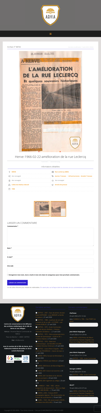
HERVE (14, 172)
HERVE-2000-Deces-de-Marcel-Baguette (50, 366)
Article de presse (61, 185)
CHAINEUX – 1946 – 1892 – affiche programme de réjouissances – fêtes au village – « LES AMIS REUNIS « (50, 388)
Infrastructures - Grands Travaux (80, 176)
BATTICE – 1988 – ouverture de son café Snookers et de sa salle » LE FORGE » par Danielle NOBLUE (49, 322)
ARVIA (17, 410)
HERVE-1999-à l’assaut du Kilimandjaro (50, 356)
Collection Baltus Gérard (20, 185)
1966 (13, 189)
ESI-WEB (60, 410)
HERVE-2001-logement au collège (48, 381)
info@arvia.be (19, 340)
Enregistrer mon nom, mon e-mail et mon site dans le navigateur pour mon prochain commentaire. (44, 275)
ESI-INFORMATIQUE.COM (48, 410)
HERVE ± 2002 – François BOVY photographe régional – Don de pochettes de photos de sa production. (50, 395)
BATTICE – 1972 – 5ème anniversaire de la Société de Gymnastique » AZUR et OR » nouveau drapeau (50, 336)
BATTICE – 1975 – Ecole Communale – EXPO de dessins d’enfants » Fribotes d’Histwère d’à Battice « (49, 329)
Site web (10, 266)
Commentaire (12, 226)
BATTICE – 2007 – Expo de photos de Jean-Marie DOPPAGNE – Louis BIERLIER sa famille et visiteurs (50, 315)
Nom (9, 248)
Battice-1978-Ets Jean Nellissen (48, 361)
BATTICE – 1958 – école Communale (84, 358)
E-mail (10, 257)
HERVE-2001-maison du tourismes (49, 371)
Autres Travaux (60, 176)
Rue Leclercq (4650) (62, 172)
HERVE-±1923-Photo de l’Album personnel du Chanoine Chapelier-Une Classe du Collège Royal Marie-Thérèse (82, 340)
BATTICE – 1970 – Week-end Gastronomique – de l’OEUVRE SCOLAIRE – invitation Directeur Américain (49, 344)
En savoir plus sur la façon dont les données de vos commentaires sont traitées (65, 287)
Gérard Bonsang (55, 162)
